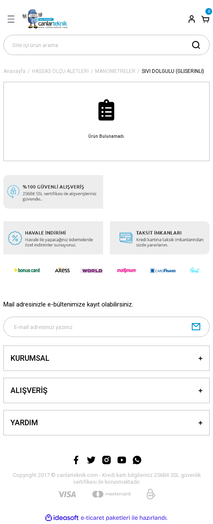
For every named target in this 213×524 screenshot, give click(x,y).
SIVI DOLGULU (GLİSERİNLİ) (173, 71)
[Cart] (205, 19)
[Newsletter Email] (106, 327)
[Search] (106, 45)
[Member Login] (192, 19)
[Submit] (196, 327)
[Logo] (47, 19)
